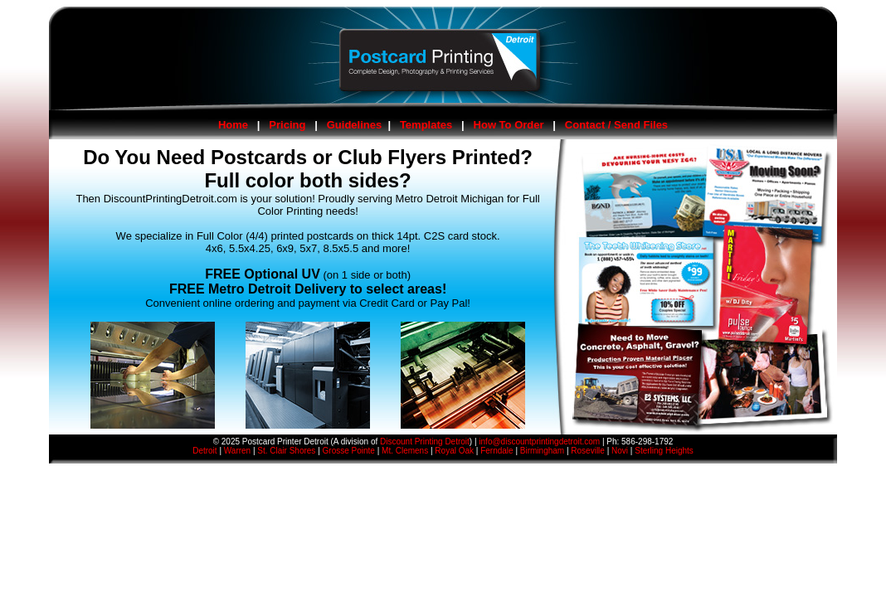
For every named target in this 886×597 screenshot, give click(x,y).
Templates (426, 125)
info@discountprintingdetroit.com (539, 441)
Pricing (287, 125)
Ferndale (496, 450)
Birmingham (542, 450)
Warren (237, 450)
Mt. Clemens (405, 450)
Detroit (204, 450)
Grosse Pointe (349, 450)
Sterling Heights (664, 450)
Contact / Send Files (616, 125)
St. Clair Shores (286, 450)
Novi (619, 450)
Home (233, 125)
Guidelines (354, 125)
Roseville (588, 450)
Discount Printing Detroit (425, 441)
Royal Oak (454, 450)
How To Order (509, 125)
